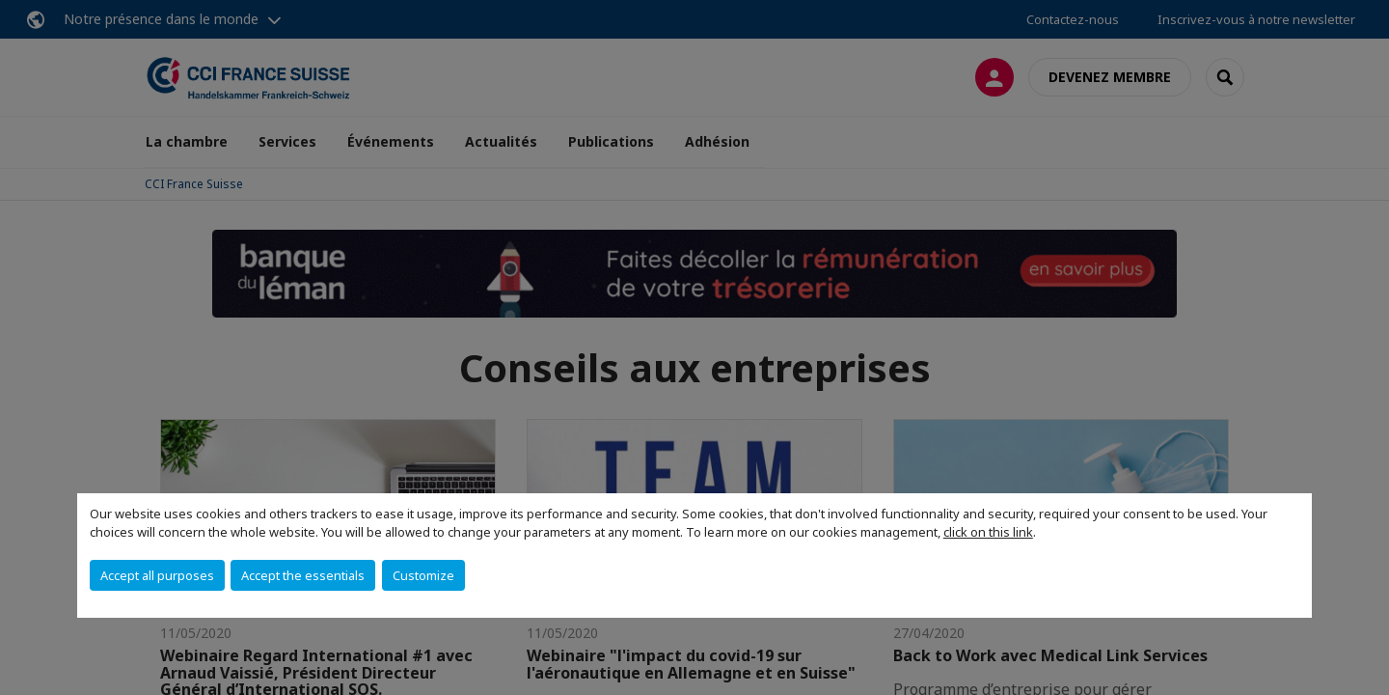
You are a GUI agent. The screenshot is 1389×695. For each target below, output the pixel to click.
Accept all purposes (157, 575)
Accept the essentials (303, 575)
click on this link (988, 532)
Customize (423, 575)
